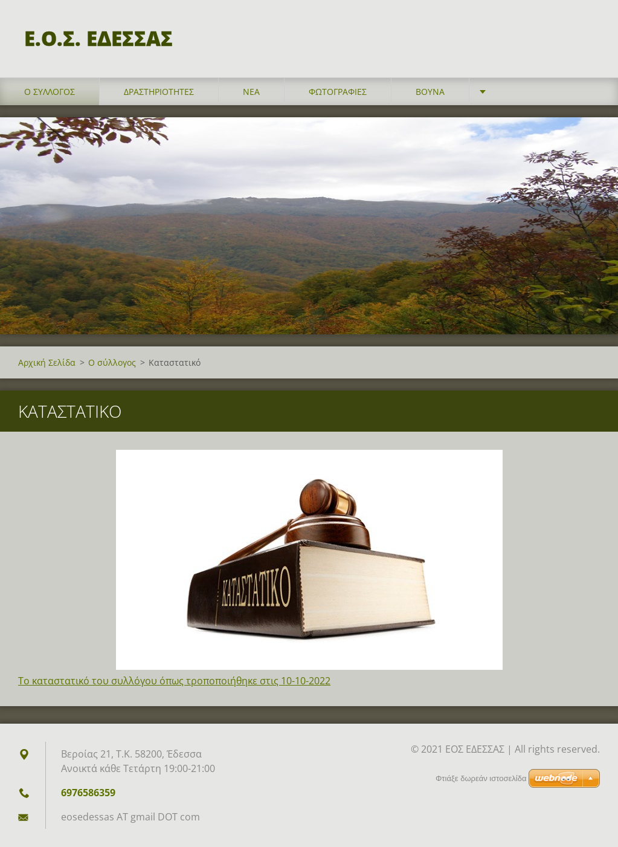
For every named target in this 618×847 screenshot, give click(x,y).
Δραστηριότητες (159, 91)
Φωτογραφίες (338, 91)
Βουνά (430, 91)
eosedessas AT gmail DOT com (130, 816)
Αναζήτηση (586, 35)
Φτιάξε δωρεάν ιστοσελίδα (481, 778)
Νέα (251, 91)
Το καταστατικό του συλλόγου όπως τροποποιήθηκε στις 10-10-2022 (174, 680)
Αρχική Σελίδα (47, 362)
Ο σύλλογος (49, 91)
